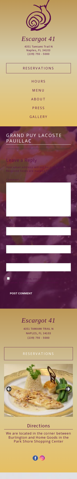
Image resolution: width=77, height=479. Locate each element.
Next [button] (68, 396)
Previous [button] (9, 396)
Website (12, 267)
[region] (38, 396)
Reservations (38, 68)
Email (11, 249)
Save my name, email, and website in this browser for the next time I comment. (38, 287)
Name (11, 231)
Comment (14, 179)
